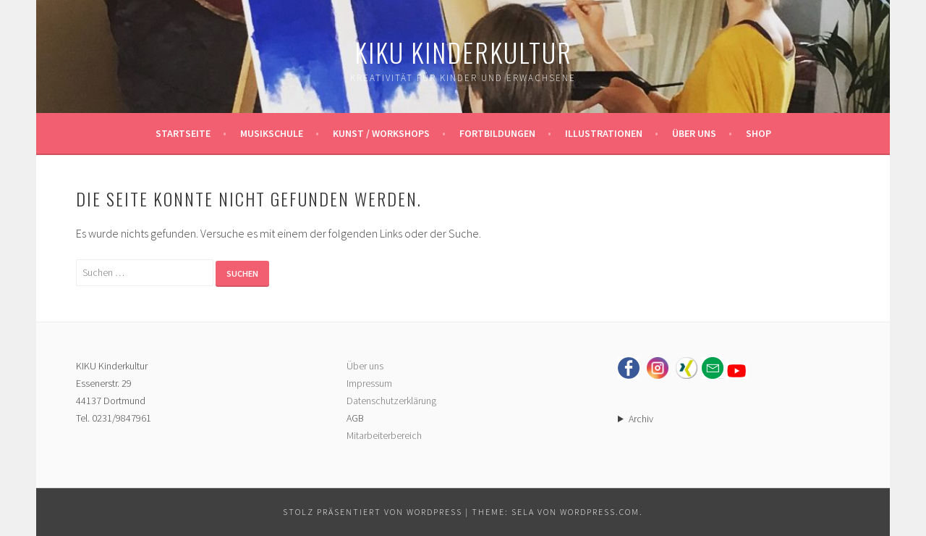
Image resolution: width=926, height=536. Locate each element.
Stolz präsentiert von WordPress (372, 511)
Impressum (369, 383)
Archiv (641, 418)
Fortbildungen (497, 133)
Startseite (183, 133)
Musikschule (271, 133)
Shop (758, 133)
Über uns (694, 133)
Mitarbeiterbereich (384, 435)
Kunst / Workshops (381, 133)
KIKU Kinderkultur (463, 52)
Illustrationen (603, 133)
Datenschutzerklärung (391, 400)
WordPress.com (600, 511)
